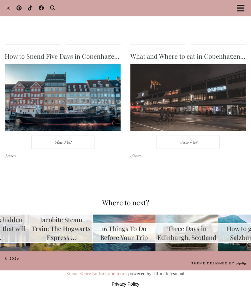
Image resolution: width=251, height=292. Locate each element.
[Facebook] (41, 7)
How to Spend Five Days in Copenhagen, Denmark (76, 56)
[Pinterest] (19, 7)
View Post (62, 142)
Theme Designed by (218, 263)
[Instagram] (8, 7)
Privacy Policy (125, 284)
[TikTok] (30, 7)
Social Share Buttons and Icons (97, 273)
